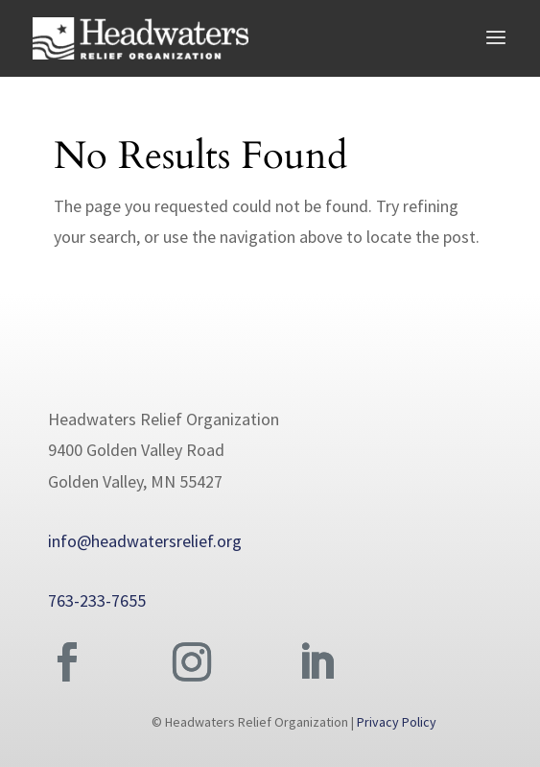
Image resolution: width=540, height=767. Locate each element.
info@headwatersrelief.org (145, 541)
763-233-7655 (97, 600)
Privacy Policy (396, 722)
